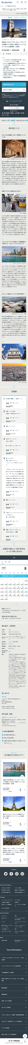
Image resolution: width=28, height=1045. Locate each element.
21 (22, 590)
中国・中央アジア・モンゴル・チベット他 (7, 926)
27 (18, 594)
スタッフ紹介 (17, 900)
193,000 (26, 581)
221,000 (6, 588)
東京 (14, 101)
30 (2, 598)
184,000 (22, 592)
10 (9, 562)
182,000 (2, 599)
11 (10, 587)
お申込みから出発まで (6, 887)
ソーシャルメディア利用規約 (20, 905)
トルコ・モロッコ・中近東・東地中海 (20, 918)
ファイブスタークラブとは (7, 900)
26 (14, 594)
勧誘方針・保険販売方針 (20, 890)
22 (26, 590)
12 (14, 587)
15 (26, 587)
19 (14, 590)
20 (18, 590)
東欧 (16, 915)
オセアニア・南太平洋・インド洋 (20, 932)
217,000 (6, 592)
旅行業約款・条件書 (6, 890)
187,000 (26, 596)
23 (2, 594)
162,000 (6, 599)
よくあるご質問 (18, 887)
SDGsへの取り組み (5, 908)
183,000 (6, 584)
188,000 (2, 584)
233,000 (26, 584)
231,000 (26, 588)
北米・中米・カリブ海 (6, 931)
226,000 (2, 588)
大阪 (14, 557)
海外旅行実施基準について (20, 892)
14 (22, 587)
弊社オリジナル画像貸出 (6, 904)
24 (6, 594)
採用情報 (16, 902)
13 (18, 587)
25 (10, 594)
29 (26, 594)
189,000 (26, 592)
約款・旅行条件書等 (9, 737)
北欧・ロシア (4, 918)
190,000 (22, 584)
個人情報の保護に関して (10, 734)
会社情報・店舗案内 (6, 902)
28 (22, 594)
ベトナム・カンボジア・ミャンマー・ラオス (20, 926)
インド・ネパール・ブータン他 (20, 922)
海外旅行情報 (4, 940)
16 (2, 590)
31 (6, 598)
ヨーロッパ (4, 915)
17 (6, 590)
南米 (16, 929)
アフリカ (3, 921)
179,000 (10, 592)
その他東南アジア (5, 929)
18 (10, 590)
